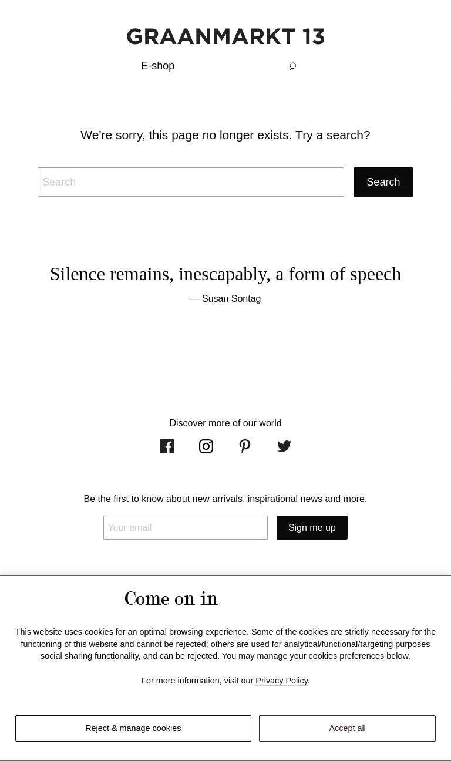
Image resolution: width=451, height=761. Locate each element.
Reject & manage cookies (133, 728)
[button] (293, 65)
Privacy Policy (281, 680)
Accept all (347, 728)
